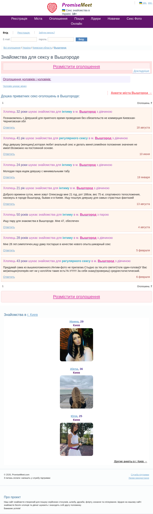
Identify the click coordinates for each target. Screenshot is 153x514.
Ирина (74, 321)
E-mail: (20, 39)
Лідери (96, 18)
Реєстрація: (23, 32)
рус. (150, 3)
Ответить (9, 127)
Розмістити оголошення (76, 66)
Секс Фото (134, 18)
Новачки (114, 18)
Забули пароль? (47, 32)
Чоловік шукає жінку (15, 86)
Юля (74, 416)
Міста (38, 18)
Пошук (79, 18)
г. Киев (32, 315)
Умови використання (139, 478)
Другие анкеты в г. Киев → (130, 461)
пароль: (56, 39)
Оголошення (58, 18)
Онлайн (76, 23)
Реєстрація (19, 18)
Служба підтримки (140, 474)
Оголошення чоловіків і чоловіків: (27, 79)
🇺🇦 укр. (143, 3)
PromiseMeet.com (77, 5)
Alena (74, 368)
